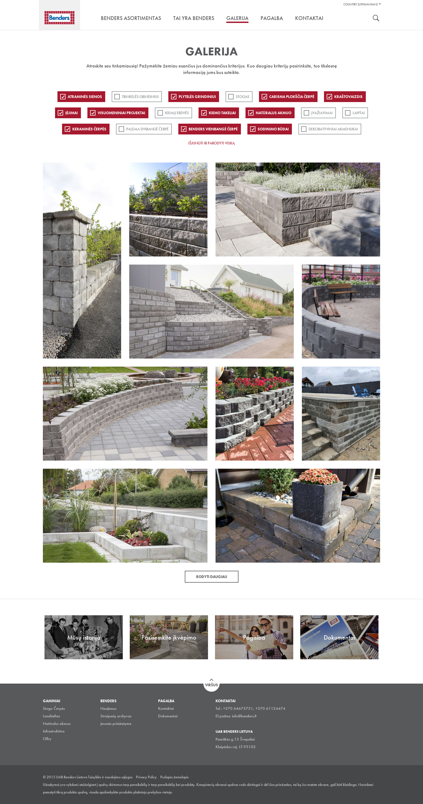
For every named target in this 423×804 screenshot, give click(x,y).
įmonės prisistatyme (115, 723)
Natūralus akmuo (273, 112)
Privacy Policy (146, 777)
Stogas (242, 96)
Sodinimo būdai (273, 129)
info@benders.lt (244, 716)
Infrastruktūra (53, 731)
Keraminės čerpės (89, 129)
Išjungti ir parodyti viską (211, 143)
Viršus (211, 685)
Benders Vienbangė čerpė (213, 129)
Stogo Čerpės (54, 708)
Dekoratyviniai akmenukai (333, 129)
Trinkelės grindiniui (140, 96)
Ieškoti (376, 18)
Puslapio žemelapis (174, 777)
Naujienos (108, 708)
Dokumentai (168, 716)
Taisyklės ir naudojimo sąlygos (110, 777)
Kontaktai (166, 708)
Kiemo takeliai (222, 112)
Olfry (47, 738)
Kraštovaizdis (348, 96)
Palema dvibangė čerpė (147, 129)
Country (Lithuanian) (360, 4)
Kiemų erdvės (177, 112)
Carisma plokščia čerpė (291, 96)
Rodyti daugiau (211, 576)
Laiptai (359, 112)
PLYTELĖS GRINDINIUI (197, 96)
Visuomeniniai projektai (121, 112)
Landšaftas (51, 716)
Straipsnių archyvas (115, 716)
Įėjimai (71, 112)
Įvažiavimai (322, 112)
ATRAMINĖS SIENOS (85, 96)
